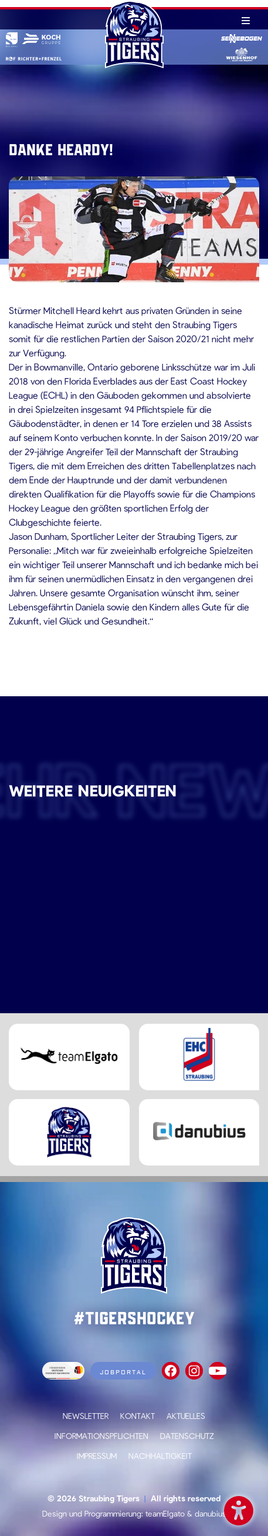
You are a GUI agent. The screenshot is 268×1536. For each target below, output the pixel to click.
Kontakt (137, 1416)
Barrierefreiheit (238, 1508)
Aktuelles (186, 1416)
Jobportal (123, 1372)
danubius (210, 1513)
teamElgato (165, 1513)
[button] (21, 1515)
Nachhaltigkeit (160, 1456)
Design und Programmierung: (92, 1513)
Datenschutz (187, 1436)
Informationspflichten (101, 1436)
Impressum (97, 1456)
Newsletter (85, 1416)
